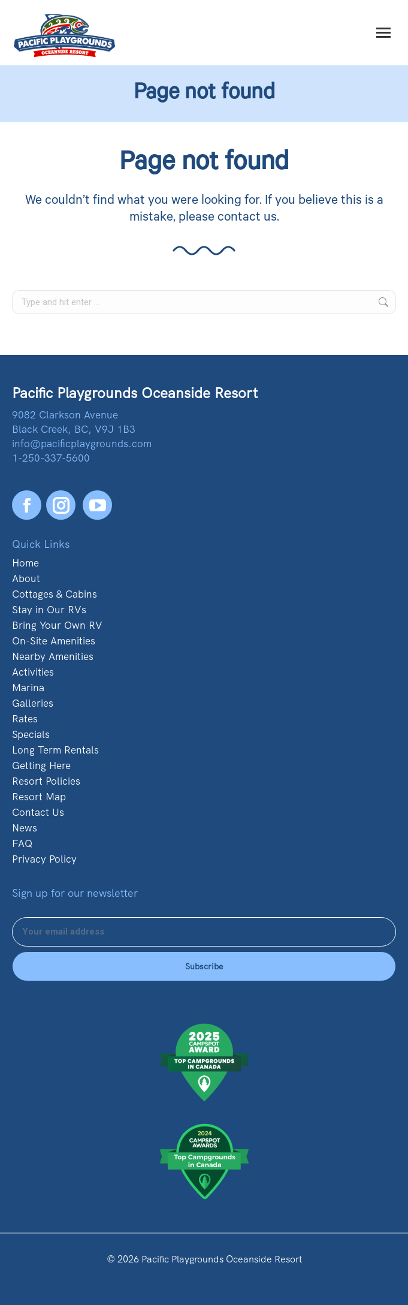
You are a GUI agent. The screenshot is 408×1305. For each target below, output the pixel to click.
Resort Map (39, 796)
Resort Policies (46, 781)
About (26, 578)
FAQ (22, 843)
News (24, 827)
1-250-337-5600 (51, 458)
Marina (28, 687)
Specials (31, 734)
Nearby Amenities (52, 656)
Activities (33, 672)
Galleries (32, 703)
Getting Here (41, 765)
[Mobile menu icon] (383, 32)
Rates (25, 718)
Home (25, 562)
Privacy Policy (44, 859)
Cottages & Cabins (54, 594)
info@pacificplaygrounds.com (82, 443)
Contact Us (38, 812)
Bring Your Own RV (57, 625)
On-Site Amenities (53, 640)
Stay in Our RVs (49, 609)
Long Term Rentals (55, 750)
